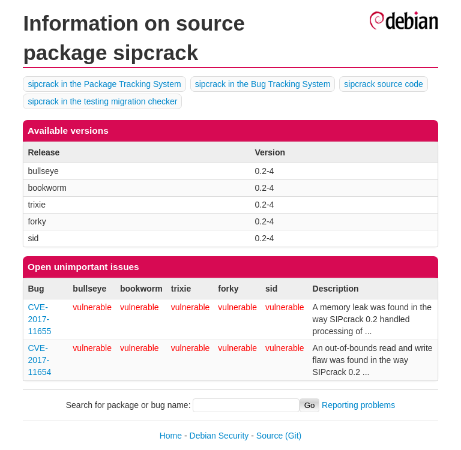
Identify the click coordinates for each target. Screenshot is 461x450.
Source (269, 435)
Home (171, 435)
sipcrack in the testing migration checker (102, 101)
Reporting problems (358, 405)
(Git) (293, 435)
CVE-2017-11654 (39, 360)
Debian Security (219, 435)
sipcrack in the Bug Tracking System (263, 84)
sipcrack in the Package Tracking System (104, 84)
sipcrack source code (383, 84)
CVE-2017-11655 (39, 319)
